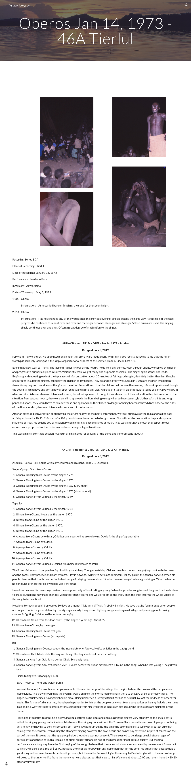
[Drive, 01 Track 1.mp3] (52, 77)
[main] (95, 31)
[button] (4, 5)
